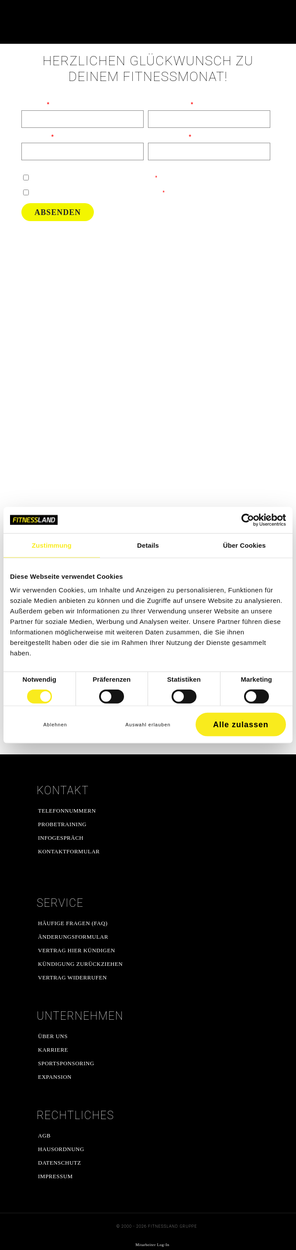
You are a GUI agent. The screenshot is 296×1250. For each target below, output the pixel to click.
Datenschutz (59, 1162)
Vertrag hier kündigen (76, 950)
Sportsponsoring (66, 1063)
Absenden (57, 212)
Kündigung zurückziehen (80, 964)
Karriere (53, 1049)
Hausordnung (61, 1149)
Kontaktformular (69, 851)
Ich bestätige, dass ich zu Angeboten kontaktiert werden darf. (94, 177)
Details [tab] (148, 545)
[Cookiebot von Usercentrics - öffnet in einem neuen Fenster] (248, 519)
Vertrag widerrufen (72, 977)
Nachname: (35, 136)
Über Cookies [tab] (244, 545)
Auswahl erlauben (147, 724)
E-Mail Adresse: (168, 136)
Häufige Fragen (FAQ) (72, 923)
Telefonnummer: (169, 104)
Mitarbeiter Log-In (152, 1245)
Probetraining (62, 824)
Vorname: (33, 104)
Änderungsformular (73, 936)
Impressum (55, 1176)
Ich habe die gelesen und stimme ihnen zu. (98, 192)
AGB (44, 1135)
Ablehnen (55, 724)
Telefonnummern (67, 810)
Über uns (53, 1036)
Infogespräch (60, 838)
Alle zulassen (240, 724)
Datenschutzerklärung (80, 192)
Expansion (55, 1077)
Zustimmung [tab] (52, 545)
